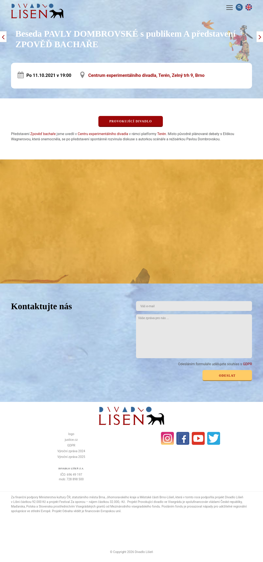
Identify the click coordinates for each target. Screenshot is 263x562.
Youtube (198, 438)
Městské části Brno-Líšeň (157, 497)
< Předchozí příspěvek (259, 36)
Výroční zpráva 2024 (71, 451)
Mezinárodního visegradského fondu (135, 506)
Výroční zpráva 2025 (71, 457)
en (248, 7)
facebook (182, 438)
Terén (161, 134)
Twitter (213, 438)
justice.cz (71, 439)
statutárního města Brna (88, 497)
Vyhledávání (239, 7)
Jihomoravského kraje (121, 497)
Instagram (167, 438)
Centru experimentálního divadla (103, 134)
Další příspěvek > (3, 36)
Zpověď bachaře (43, 134)
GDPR (247, 364)
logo (71, 434)
